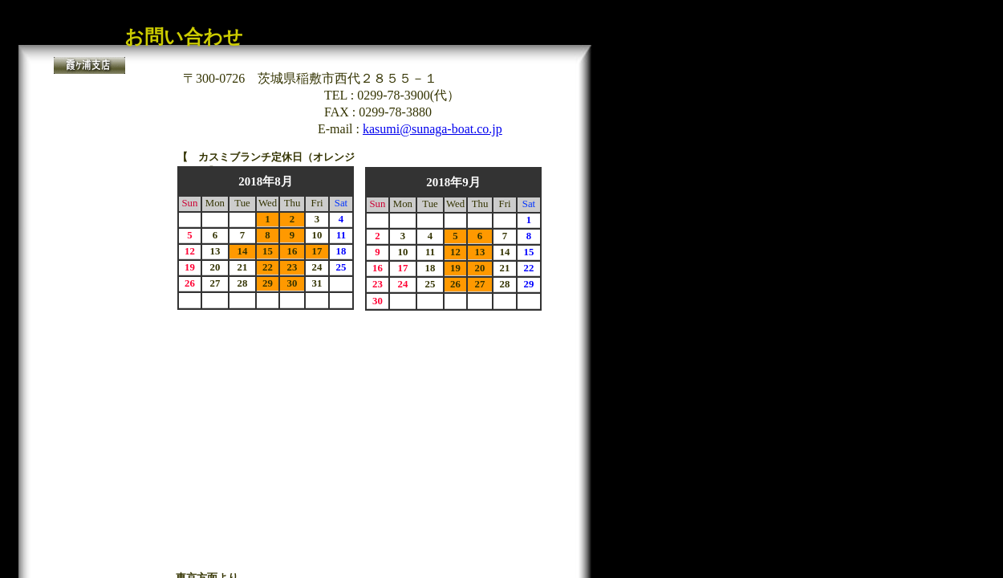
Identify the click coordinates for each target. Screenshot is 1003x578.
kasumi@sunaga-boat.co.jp (432, 129)
